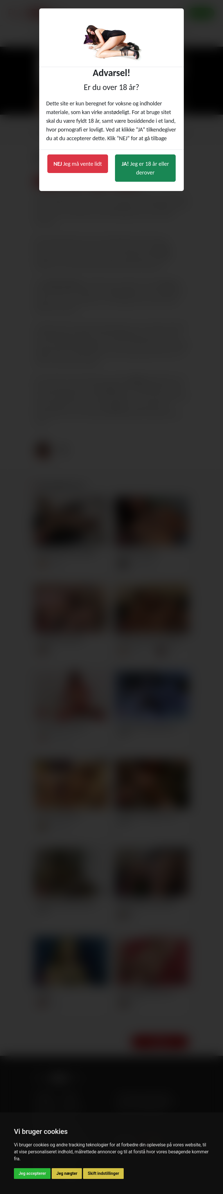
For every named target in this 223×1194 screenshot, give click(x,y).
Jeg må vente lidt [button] (77, 163)
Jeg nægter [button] (66, 1173)
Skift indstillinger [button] (103, 1173)
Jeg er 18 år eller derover (145, 168)
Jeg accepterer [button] (32, 1173)
